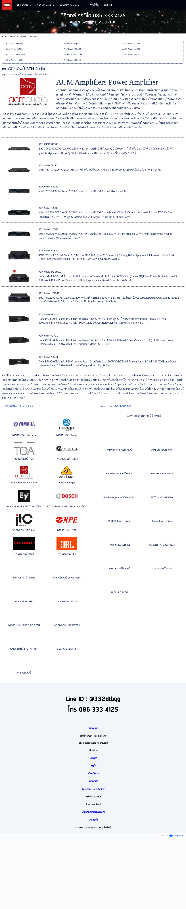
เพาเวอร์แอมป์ (24, 673)
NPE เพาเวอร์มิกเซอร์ (119, 569)
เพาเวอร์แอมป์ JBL (67, 554)
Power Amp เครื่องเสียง (19, 36)
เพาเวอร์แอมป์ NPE (66, 530)
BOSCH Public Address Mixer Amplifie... (66, 506)
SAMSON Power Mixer (161, 450)
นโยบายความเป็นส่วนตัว (93, 812)
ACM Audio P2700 (48, 336)
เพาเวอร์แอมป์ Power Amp (19, 406)
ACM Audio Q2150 (48, 165)
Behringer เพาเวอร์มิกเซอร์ (119, 474)
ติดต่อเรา (93, 728)
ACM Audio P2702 (48, 314)
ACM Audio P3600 (48, 357)
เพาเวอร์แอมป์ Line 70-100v (24, 649)
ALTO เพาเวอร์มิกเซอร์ (162, 497)
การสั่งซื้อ (93, 820)
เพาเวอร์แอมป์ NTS (24, 601)
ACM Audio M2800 (49, 251)
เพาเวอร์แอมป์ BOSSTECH (67, 625)
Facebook (87, 789)
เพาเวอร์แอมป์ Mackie (67, 459)
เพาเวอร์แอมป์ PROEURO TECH (24, 625)
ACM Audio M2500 (48, 229)
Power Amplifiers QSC (67, 649)
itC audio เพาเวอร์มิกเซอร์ (162, 545)
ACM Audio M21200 (49, 293)
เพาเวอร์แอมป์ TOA (24, 459)
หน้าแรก (5, 36)
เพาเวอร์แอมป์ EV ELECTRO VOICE (24, 506)
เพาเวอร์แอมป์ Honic (24, 554)
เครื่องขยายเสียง (40, 74)
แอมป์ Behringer (67, 483)
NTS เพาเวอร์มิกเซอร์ (162, 569)
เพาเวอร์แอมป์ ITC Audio (24, 530)
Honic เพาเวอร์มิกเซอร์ (119, 545)
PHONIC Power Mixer (119, 521)
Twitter (101, 789)
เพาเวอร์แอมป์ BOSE (67, 601)
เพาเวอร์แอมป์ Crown (66, 435)
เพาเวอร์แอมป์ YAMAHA (24, 435)
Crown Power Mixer (162, 521)
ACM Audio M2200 (49, 187)
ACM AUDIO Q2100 (48, 144)
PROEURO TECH (119, 592)
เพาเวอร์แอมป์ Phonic (24, 578)
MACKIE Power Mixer (162, 474)
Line (95, 789)
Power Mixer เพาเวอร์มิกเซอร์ (115, 406)
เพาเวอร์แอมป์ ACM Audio (24, 483)
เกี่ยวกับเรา (93, 774)
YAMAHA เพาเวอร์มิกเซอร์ (119, 450)
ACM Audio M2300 (48, 208)
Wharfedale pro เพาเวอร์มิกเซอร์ (119, 497)
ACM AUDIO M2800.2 (50, 272)
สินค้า (93, 766)
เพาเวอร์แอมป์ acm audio (19, 74)
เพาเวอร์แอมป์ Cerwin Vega (67, 578)
